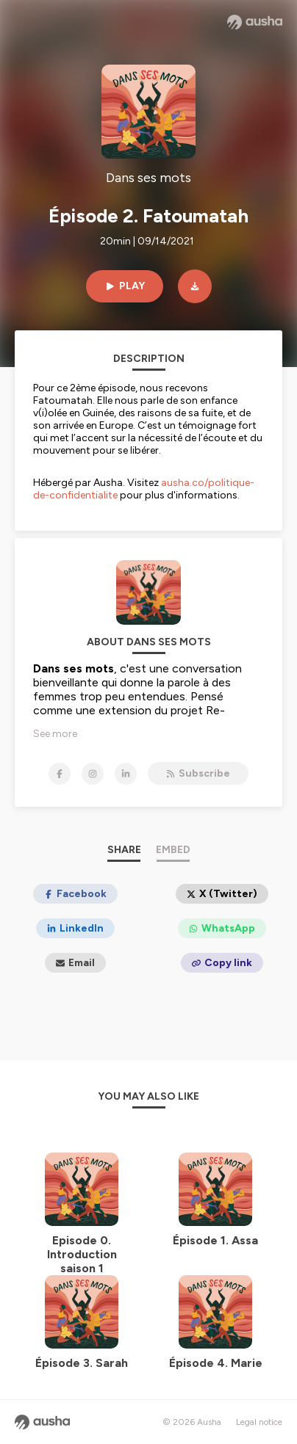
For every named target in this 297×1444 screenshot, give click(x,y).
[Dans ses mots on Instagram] (93, 774)
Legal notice (259, 1422)
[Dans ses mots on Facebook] (60, 774)
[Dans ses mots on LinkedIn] (126, 774)
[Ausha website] (254, 22)
